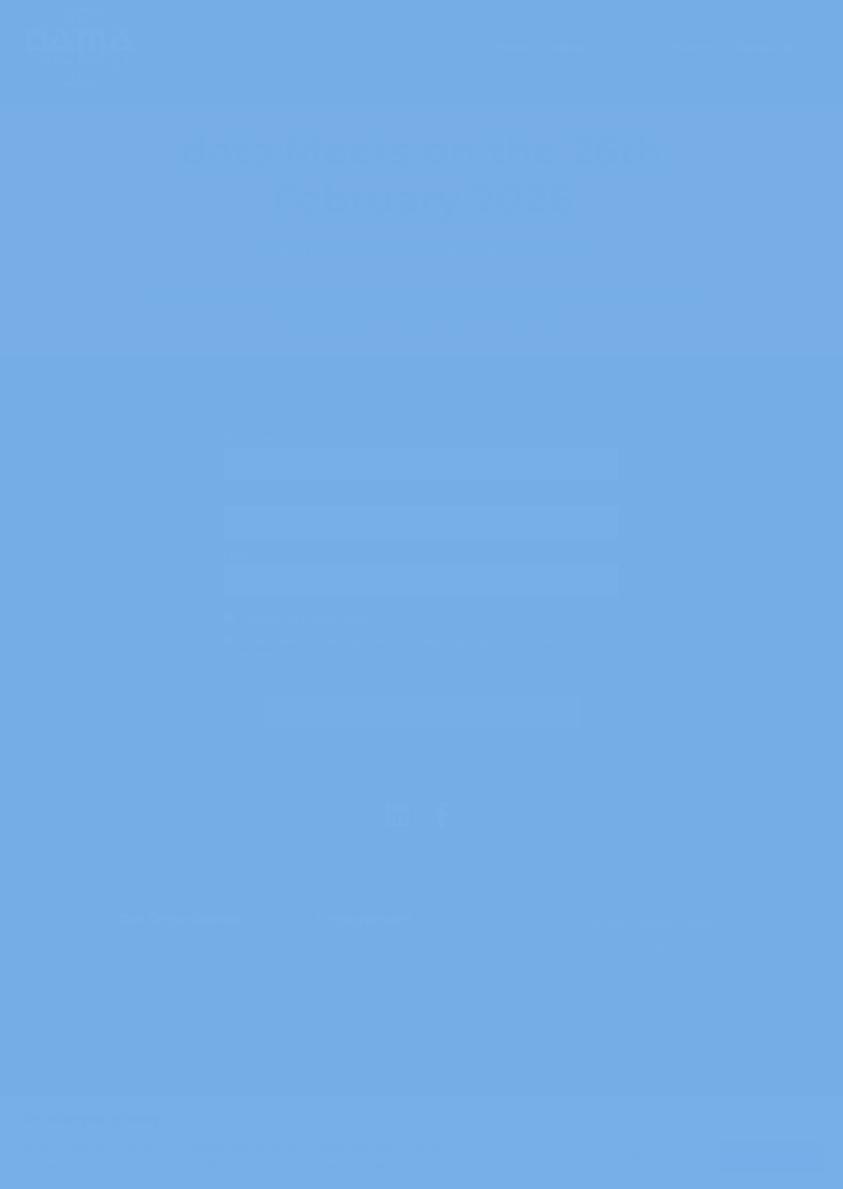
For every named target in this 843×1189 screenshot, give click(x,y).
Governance (150, 1009)
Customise (552, 1156)
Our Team (144, 1036)
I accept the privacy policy (305, 619)
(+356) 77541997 (677, 1032)
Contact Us (766, 47)
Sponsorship (351, 982)
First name (250, 438)
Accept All (771, 1156)
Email (237, 554)
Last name (250, 497)
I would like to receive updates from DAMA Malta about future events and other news (411, 648)
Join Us (631, 47)
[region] (421, 1142)
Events (694, 47)
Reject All (662, 1156)
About (571, 47)
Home (514, 47)
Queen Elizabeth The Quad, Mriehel (392, 250)
